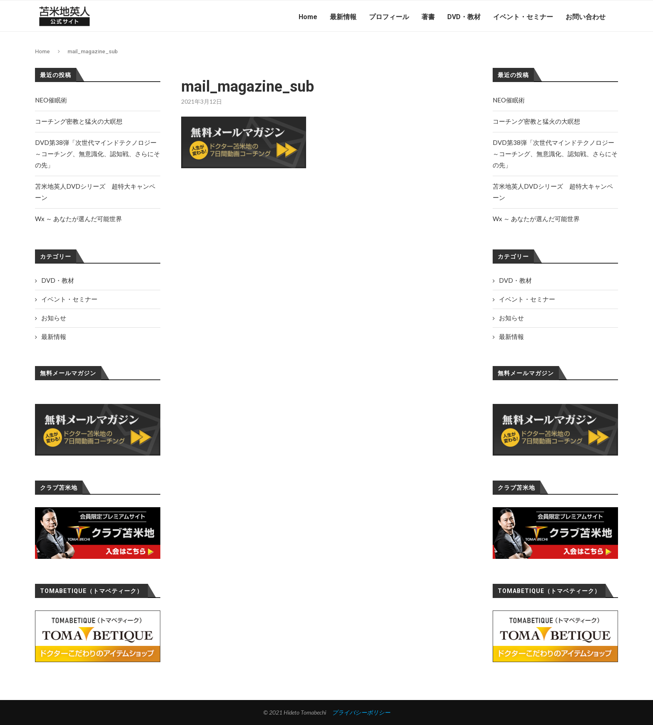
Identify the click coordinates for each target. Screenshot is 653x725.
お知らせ (511, 317)
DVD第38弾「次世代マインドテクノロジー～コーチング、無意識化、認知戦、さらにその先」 (555, 154)
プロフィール (389, 17)
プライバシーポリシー (361, 712)
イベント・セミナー (523, 17)
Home (308, 17)
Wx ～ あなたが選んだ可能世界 (536, 218)
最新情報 (343, 17)
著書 (428, 17)
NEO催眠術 (509, 100)
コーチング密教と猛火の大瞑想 (536, 121)
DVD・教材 (464, 17)
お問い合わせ (586, 17)
